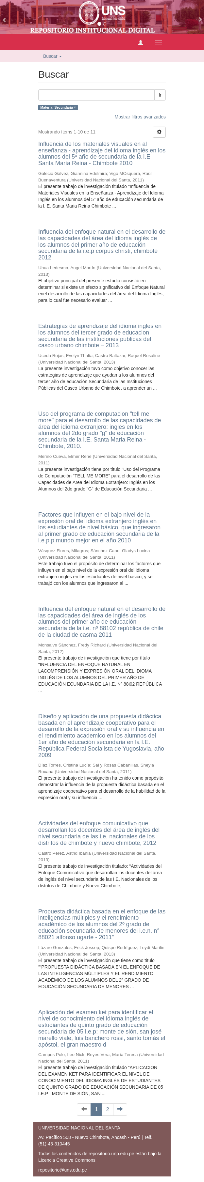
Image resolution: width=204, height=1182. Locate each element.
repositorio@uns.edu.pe (62, 1170)
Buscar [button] (52, 56)
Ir (160, 95)
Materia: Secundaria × (58, 107)
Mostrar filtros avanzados (140, 116)
